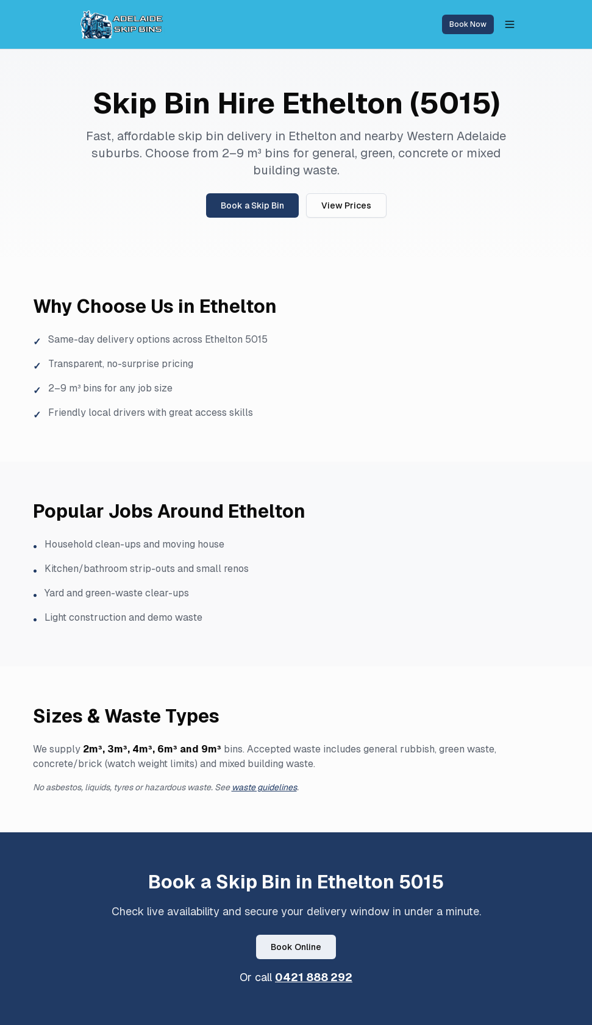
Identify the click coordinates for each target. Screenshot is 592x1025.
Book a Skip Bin (252, 205)
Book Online (296, 946)
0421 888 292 (313, 977)
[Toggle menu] (510, 24)
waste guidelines (264, 787)
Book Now (468, 24)
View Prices (346, 205)
